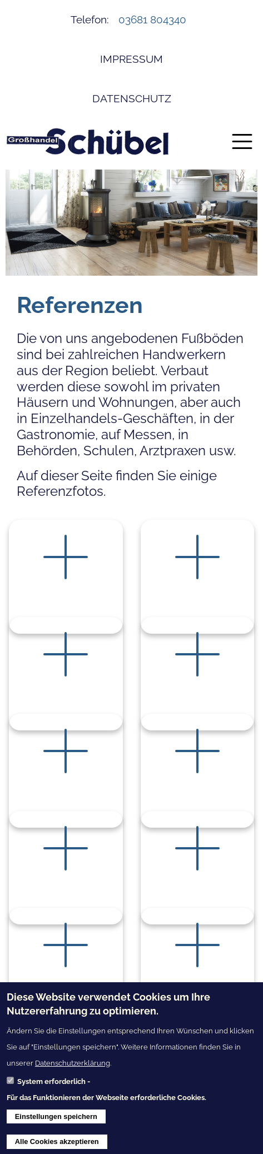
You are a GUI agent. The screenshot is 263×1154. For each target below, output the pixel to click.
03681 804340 (152, 19)
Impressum (131, 59)
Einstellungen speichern (56, 1120)
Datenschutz (131, 98)
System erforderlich (51, 1086)
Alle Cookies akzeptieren (57, 1146)
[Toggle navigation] (242, 141)
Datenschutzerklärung (72, 1067)
